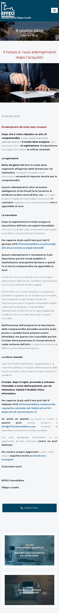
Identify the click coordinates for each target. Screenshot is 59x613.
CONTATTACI (29, 508)
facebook (39, 455)
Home (25, 35)
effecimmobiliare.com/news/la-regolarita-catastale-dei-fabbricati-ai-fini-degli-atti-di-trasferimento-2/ (29, 408)
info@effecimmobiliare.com (18, 426)
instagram (8, 459)
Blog (35, 35)
